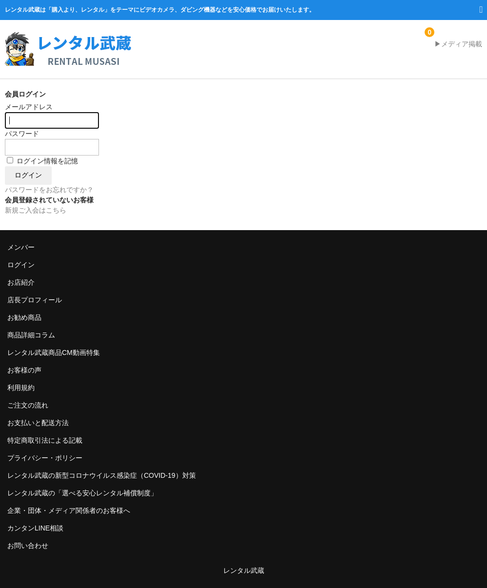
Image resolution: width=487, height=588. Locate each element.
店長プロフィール (34, 300)
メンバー (21, 247)
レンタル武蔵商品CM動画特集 (53, 352)
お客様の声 (24, 370)
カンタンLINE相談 (35, 528)
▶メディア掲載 (458, 44)
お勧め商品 (24, 317)
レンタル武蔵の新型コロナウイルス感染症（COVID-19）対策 (101, 475)
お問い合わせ (27, 545)
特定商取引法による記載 (44, 440)
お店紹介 (21, 282)
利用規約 (21, 388)
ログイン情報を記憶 (42, 161)
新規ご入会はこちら (35, 210)
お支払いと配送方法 (38, 423)
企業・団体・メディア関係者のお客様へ (68, 510)
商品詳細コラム (31, 335)
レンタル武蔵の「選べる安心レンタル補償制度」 (82, 493)
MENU (478, 13)
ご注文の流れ (27, 405)
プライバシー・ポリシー (44, 458)
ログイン (21, 265)
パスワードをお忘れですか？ (49, 190)
